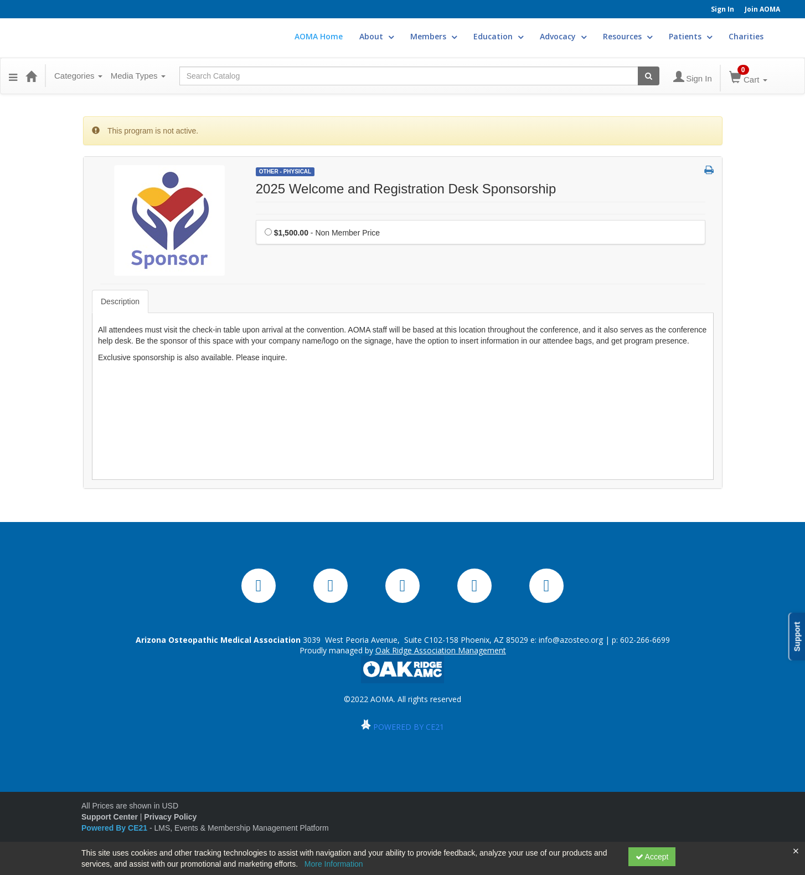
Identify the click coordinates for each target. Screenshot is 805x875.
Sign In (722, 9)
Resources (627, 36)
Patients (690, 36)
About (376, 36)
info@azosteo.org (571, 639)
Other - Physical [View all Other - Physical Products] (285, 171)
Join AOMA (762, 9)
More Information (334, 863)
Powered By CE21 (115, 827)
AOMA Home (319, 36)
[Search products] (648, 75)
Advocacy (563, 36)
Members (433, 36)
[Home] (31, 76)
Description (120, 301)
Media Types (138, 75)
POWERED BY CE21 (408, 727)
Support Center (109, 816)
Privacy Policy (170, 816)
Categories (78, 75)
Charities (746, 36)
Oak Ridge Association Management (440, 650)
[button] (13, 76)
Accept (652, 856)
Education (498, 36)
